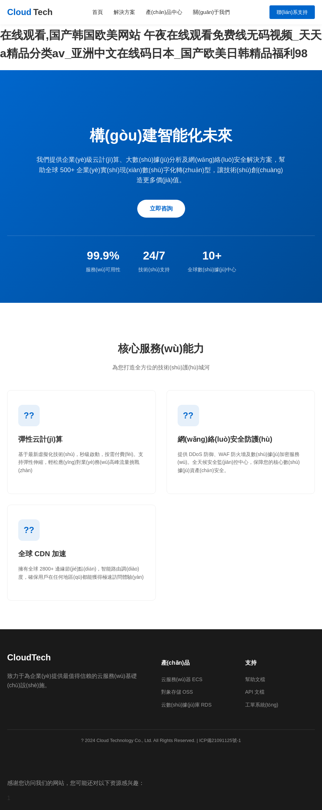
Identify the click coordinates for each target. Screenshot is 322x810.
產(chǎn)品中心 (164, 12)
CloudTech (29, 657)
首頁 (97, 12)
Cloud (30, 12)
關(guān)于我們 (211, 12)
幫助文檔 (255, 679)
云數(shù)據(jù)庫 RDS (186, 705)
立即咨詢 (161, 208)
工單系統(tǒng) (261, 705)
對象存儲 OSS (177, 692)
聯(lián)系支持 (292, 12)
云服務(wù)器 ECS (182, 679)
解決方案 (124, 12)
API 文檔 (254, 692)
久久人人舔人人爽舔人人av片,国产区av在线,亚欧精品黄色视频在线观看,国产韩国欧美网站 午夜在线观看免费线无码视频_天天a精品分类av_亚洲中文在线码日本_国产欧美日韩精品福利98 (161, 34)
